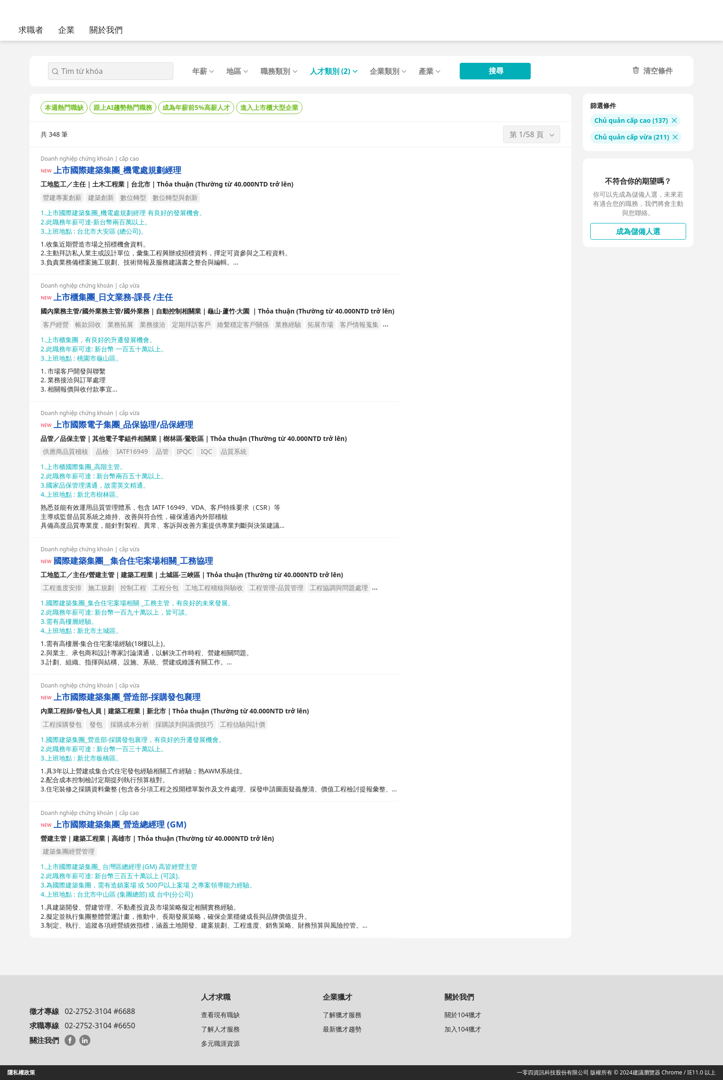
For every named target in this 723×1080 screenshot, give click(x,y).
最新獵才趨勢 (342, 1029)
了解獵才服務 (342, 1014)
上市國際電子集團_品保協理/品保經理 (123, 424)
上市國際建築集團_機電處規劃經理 (117, 170)
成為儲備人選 (638, 231)
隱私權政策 (21, 1072)
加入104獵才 (462, 1029)
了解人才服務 (220, 1029)
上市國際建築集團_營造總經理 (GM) (119, 824)
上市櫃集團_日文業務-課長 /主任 (113, 297)
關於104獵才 (462, 1014)
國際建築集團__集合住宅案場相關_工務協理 (133, 560)
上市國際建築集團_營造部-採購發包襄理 (127, 697)
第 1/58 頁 (533, 134)
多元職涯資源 (220, 1043)
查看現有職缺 (220, 1014)
